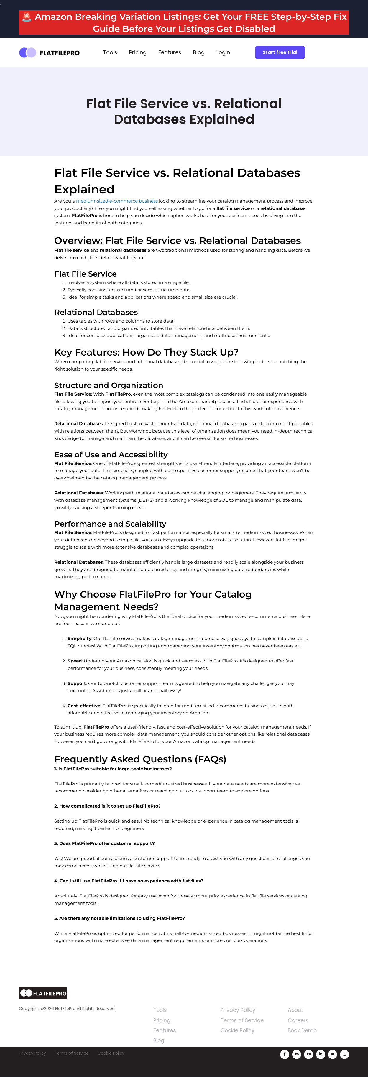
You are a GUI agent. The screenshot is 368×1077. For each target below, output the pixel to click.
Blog (199, 52)
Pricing (138, 52)
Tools (110, 52)
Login (223, 52)
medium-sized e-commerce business (117, 201)
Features (169, 52)
